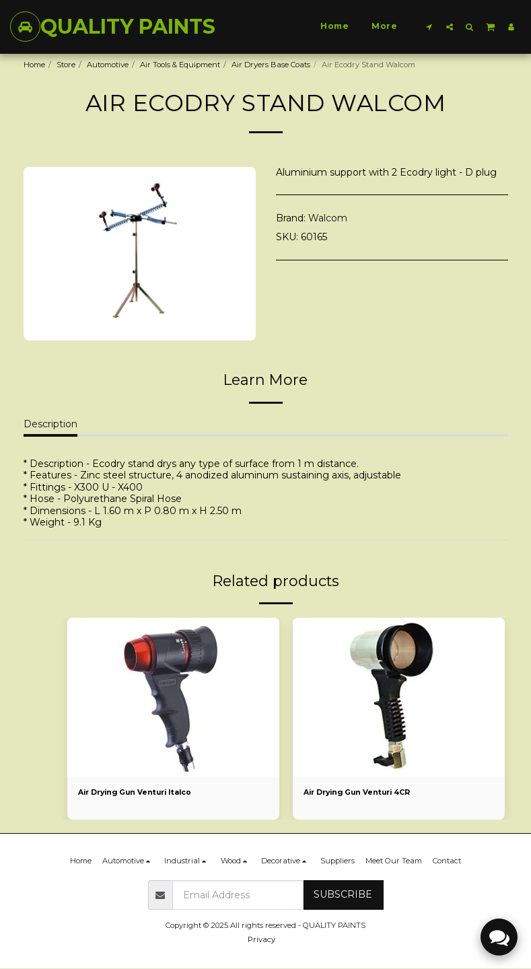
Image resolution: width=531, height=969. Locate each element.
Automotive (108, 64)
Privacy (261, 940)
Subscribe (343, 895)
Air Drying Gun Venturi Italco (138, 792)
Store (66, 64)
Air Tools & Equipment (180, 64)
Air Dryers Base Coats (271, 64)
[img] (173, 697)
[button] (429, 26)
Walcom (327, 218)
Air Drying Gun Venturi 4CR (360, 792)
